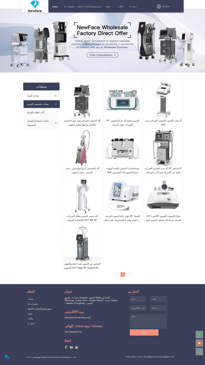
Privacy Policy (131, 357)
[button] (55, 6)
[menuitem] (54, 6)
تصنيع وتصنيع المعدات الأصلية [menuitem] (89, 6)
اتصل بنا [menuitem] (133, 6)
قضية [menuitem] (108, 6)
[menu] (93, 6)
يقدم (144, 332)
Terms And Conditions (145, 357)
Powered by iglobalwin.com (164, 357)
